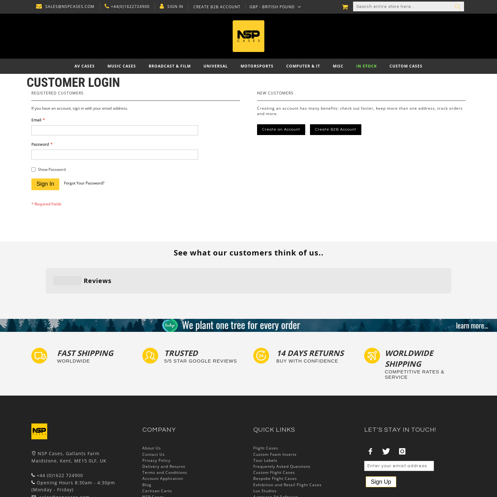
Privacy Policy (156, 421)
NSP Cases (153, 457)
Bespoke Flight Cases (275, 439)
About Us (151, 409)
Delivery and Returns (163, 427)
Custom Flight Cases (274, 433)
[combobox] (408, 7)
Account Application (162, 439)
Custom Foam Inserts (275, 415)
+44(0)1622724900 (128, 6)
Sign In (174, 6)
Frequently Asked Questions (282, 427)
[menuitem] (84, 66)
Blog (147, 445)
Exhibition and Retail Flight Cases (287, 445)
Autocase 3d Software (275, 457)
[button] (274, 6)
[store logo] (248, 36)
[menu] (248, 66)
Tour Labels (265, 421)
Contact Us (153, 415)
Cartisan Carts (157, 451)
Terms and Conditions (164, 433)
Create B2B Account (215, 7)
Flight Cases (265, 409)
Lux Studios (265, 451)
